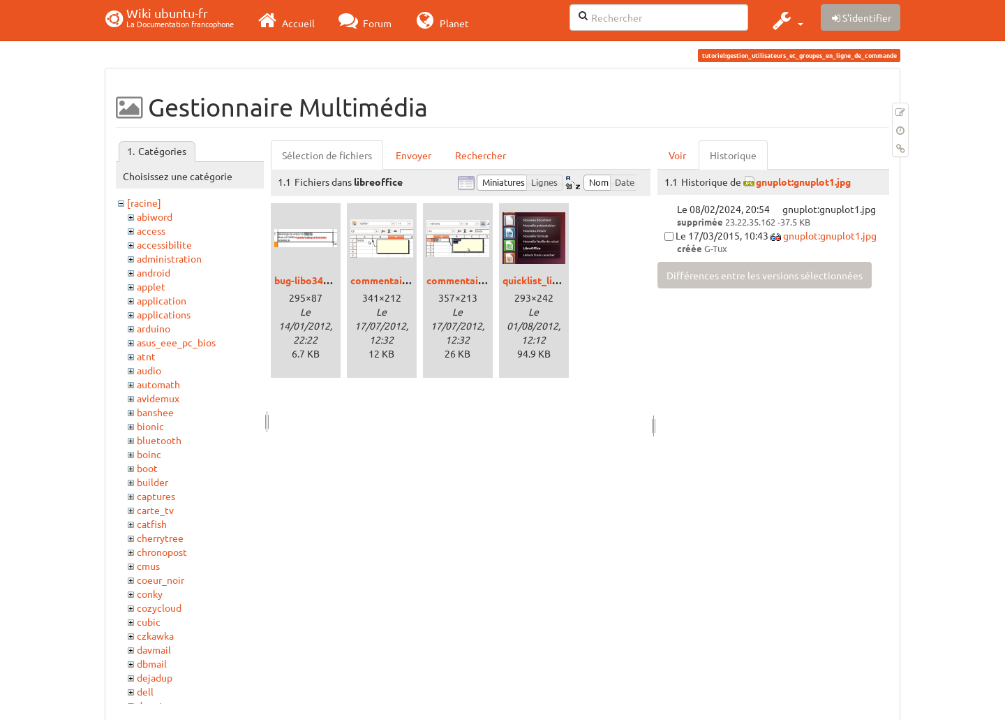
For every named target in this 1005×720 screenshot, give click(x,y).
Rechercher (480, 155)
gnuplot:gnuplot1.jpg (803, 181)
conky (150, 593)
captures (156, 496)
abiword (154, 216)
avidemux (158, 398)
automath (158, 384)
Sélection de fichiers (327, 155)
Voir (677, 155)
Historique (733, 155)
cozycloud (159, 607)
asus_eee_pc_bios (176, 342)
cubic (149, 621)
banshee (155, 412)
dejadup (154, 677)
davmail (154, 649)
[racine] (144, 202)
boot (147, 468)
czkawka (155, 635)
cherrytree (160, 537)
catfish (152, 523)
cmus (148, 565)
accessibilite (164, 244)
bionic (150, 426)
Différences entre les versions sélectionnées (765, 275)
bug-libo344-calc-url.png (329, 280)
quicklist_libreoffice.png (558, 280)
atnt (146, 356)
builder (152, 482)
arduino (153, 328)
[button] (786, 20)
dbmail (152, 663)
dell (145, 691)
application (161, 300)
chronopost (162, 551)
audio (149, 370)
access (151, 230)
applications (164, 314)
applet (151, 286)
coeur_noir (160, 579)
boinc (149, 454)
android (153, 272)
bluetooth (159, 440)
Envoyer (413, 155)
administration (169, 258)
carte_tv (155, 510)
